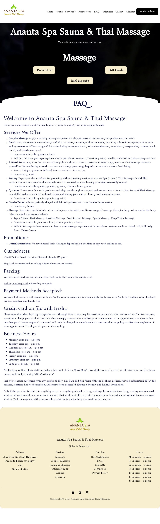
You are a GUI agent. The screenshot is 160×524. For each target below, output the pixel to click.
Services (69, 11)
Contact (130, 11)
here (55, 370)
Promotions (84, 11)
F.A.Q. (97, 11)
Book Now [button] (44, 70)
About (59, 11)
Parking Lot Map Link (16, 283)
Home (50, 11)
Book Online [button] (147, 11)
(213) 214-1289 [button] (80, 81)
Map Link (9, 263)
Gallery (119, 11)
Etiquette (108, 11)
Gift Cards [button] (116, 70)
